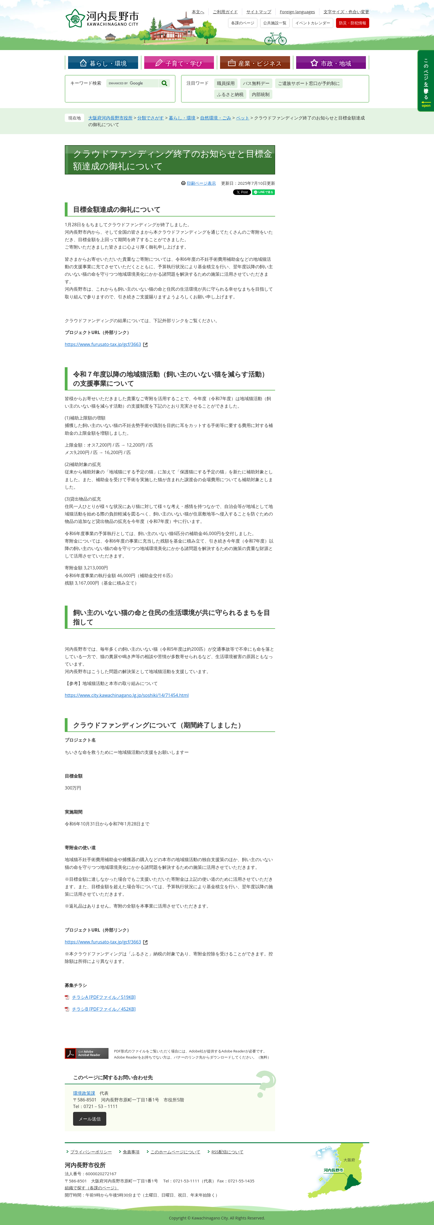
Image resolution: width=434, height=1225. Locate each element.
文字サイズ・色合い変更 (346, 11)
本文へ (198, 11)
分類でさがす (150, 118)
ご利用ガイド (225, 11)
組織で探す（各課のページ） (92, 1187)
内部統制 (261, 94)
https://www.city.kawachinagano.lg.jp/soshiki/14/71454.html (127, 695)
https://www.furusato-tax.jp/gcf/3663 (103, 344)
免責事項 (131, 1151)
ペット (242, 118)
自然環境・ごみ (215, 118)
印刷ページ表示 (201, 183)
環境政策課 (84, 1093)
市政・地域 (336, 63)
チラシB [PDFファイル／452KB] (104, 1009)
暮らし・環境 (108, 63)
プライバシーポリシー (91, 1151)
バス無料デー (256, 83)
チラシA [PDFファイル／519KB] (104, 997)
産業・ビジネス (260, 63)
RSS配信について (227, 1151)
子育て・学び (184, 63)
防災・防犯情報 (352, 22)
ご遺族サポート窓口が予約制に (309, 83)
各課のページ (242, 22)
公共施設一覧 (274, 22)
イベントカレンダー (312, 22)
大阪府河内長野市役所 (110, 118)
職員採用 (226, 83)
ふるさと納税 (230, 94)
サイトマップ (258, 11)
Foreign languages (297, 11)
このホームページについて (175, 1151)
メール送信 (90, 1119)
